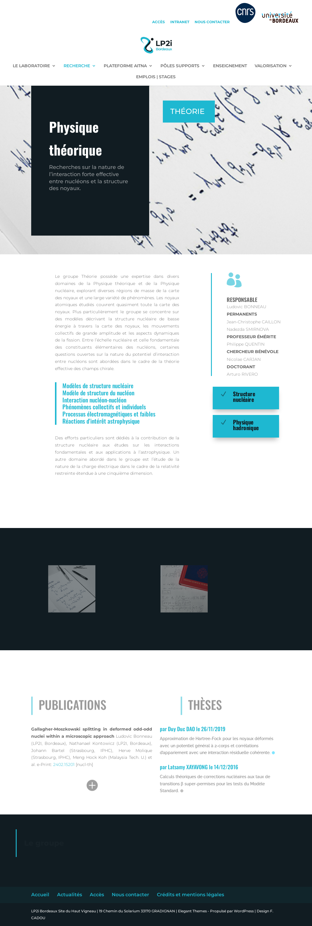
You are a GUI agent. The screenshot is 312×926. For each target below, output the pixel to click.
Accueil (40, 894)
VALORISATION (270, 66)
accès (158, 22)
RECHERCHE (77, 66)
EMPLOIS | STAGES (156, 77)
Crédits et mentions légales (190, 894)
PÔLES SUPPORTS (179, 66)
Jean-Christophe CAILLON (254, 322)
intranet (179, 22)
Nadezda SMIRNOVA (248, 329)
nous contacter (212, 22)
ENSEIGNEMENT (230, 66)
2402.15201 (64, 764)
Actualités (69, 894)
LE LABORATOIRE (31, 66)
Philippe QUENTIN (245, 344)
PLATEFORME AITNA (125, 66)
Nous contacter (130, 894)
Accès (97, 894)
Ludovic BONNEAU (246, 306)
